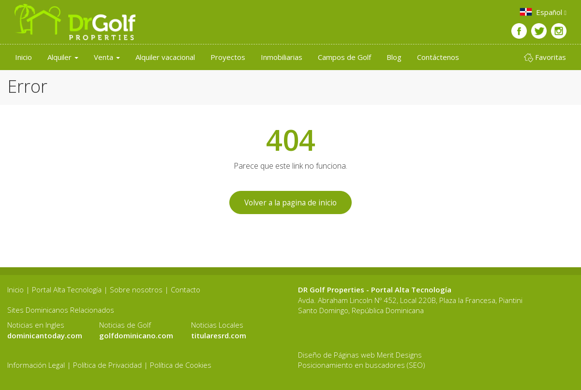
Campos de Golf (344, 57)
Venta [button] (107, 57)
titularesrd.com (218, 335)
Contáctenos (438, 57)
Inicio (23, 57)
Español (542, 12)
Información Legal (36, 365)
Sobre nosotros (136, 290)
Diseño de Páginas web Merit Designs (360, 355)
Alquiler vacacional (165, 57)
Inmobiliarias (281, 57)
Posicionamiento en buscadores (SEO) (361, 365)
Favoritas (545, 57)
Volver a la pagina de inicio (290, 202)
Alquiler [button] (62, 57)
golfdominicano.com (136, 335)
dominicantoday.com (44, 335)
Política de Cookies (180, 365)
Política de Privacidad (107, 365)
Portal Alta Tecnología (67, 290)
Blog (394, 57)
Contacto (185, 290)
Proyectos (227, 57)
